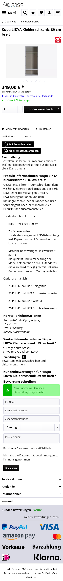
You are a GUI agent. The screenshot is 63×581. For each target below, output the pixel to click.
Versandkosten (25, 573)
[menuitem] (9, 12)
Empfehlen (43, 128)
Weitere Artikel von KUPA (20, 351)
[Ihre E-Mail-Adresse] (31, 410)
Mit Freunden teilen (18, 144)
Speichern (11, 468)
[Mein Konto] (49, 12)
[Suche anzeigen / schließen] (24, 12)
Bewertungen (11, 357)
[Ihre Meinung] (31, 438)
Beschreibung (11, 157)
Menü (9, 12)
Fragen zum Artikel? (17, 348)
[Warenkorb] (57, 12)
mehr (21, 168)
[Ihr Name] (31, 402)
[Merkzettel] (41, 12)
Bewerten (22, 128)
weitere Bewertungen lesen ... (42, 517)
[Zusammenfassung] (31, 418)
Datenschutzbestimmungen (37, 455)
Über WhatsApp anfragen (21, 151)
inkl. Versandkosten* (21, 91)
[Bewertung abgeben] (31, 427)
